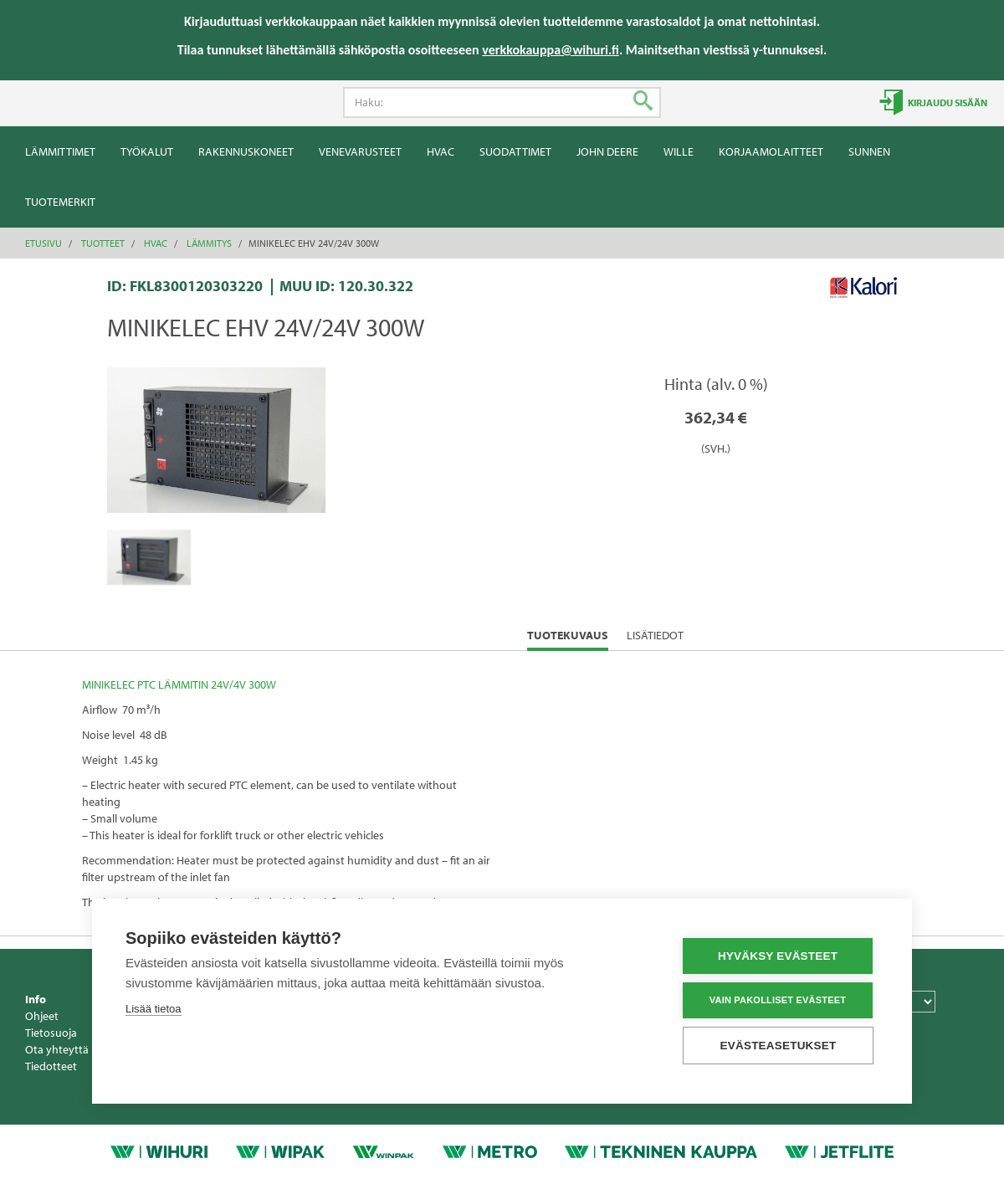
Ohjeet (42, 1015)
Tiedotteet (51, 1066)
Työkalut (146, 151)
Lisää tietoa (154, 1008)
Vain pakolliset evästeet (777, 1000)
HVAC (440, 151)
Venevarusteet (360, 151)
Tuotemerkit (60, 201)
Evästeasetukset (778, 1045)
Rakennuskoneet (246, 151)
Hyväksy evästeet (778, 956)
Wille (678, 151)
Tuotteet (103, 243)
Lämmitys (209, 243)
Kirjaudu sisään (946, 102)
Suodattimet (515, 151)
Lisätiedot (655, 635)
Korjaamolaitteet (771, 151)
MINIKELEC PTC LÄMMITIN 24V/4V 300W (179, 684)
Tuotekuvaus (567, 639)
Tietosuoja (51, 1032)
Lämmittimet (60, 151)
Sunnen (869, 151)
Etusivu (43, 243)
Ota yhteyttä (57, 1049)
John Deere (607, 151)
